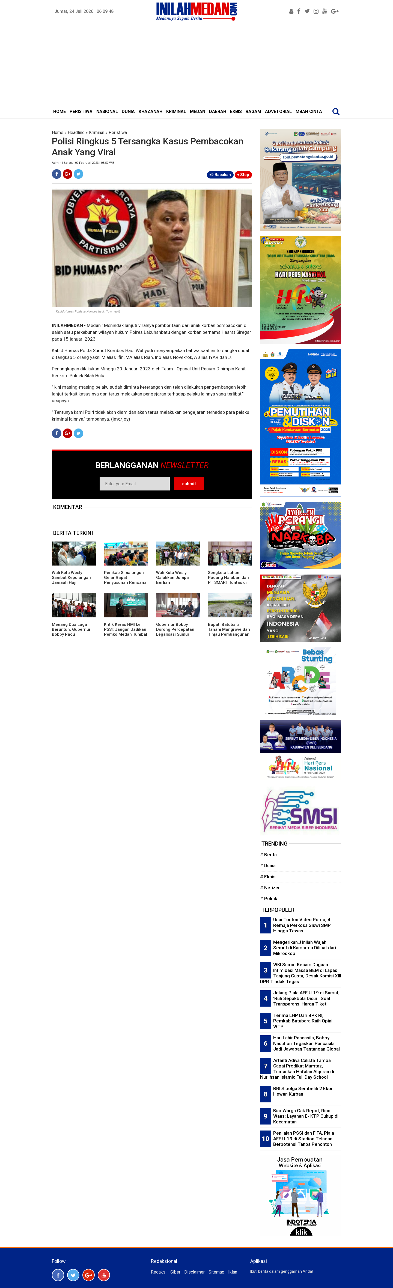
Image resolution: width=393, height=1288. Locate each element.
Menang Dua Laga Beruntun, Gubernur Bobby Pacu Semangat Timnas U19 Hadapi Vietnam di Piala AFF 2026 (74, 637)
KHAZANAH (150, 111)
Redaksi (158, 1272)
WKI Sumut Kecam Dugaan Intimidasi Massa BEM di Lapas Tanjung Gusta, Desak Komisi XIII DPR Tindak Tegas (300, 973)
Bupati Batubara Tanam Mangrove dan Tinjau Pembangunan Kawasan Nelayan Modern (229, 634)
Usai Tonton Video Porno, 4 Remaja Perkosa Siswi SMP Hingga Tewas (302, 925)
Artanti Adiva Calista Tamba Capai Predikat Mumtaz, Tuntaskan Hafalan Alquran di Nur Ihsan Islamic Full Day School (297, 1069)
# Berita (268, 854)
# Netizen (270, 887)
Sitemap (216, 1272)
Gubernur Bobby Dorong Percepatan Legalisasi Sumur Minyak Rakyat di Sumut (175, 634)
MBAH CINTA (309, 111)
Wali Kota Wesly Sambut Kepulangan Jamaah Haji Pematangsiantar (71, 580)
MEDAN (197, 111)
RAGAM (253, 111)
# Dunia (268, 865)
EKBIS (236, 111)
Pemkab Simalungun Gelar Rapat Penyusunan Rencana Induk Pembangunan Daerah (125, 582)
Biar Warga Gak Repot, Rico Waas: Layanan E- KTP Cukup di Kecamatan (305, 1116)
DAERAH (217, 111)
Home (57, 132)
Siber (175, 1272)
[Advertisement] (196, 64)
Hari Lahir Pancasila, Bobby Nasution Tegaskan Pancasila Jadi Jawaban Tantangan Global (306, 1043)
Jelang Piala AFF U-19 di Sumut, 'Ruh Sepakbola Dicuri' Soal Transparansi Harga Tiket (306, 998)
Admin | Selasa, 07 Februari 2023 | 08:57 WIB (83, 163)
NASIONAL (107, 111)
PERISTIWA (81, 111)
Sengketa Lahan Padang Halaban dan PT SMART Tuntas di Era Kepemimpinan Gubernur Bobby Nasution (228, 585)
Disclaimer (194, 1272)
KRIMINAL (176, 111)
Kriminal (96, 132)
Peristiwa (118, 132)
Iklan (232, 1272)
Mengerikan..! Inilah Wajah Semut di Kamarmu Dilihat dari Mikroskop (304, 947)
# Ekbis (268, 876)
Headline (76, 132)
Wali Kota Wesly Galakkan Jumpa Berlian (172, 577)
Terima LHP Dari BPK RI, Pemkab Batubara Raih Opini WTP (302, 1021)
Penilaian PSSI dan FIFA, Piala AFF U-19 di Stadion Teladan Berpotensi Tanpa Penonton (303, 1138)
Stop (243, 174)
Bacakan (220, 174)
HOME (59, 111)
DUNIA (128, 111)
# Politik (268, 898)
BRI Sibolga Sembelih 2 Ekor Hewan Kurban (303, 1091)
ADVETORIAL (278, 111)
